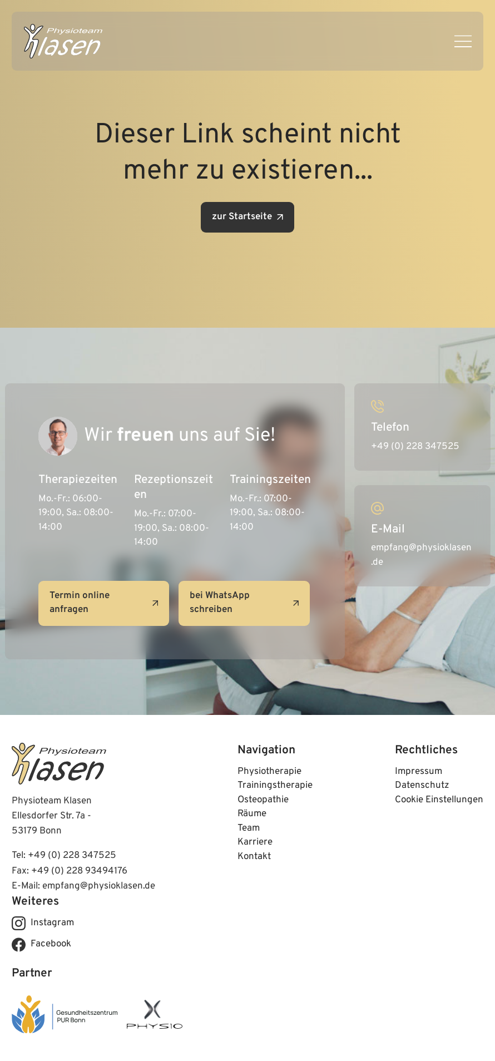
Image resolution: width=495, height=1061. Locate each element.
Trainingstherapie (275, 785)
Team (248, 828)
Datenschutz (422, 785)
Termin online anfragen (104, 603)
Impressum (418, 772)
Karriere (255, 842)
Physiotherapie (269, 772)
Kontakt (254, 857)
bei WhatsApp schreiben (244, 603)
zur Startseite (247, 217)
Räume (251, 814)
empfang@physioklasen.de (98, 886)
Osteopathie (263, 800)
